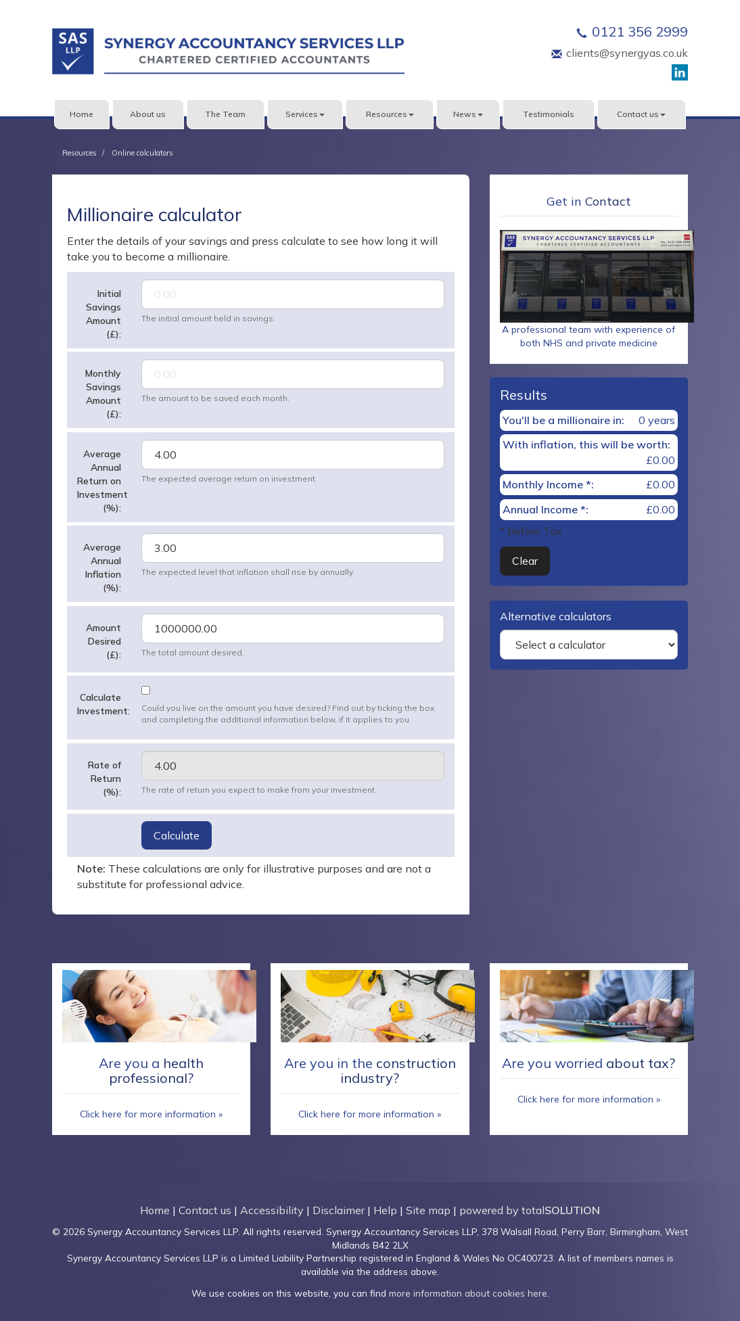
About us (148, 114)
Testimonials (548, 114)
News (468, 114)
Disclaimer (339, 1210)
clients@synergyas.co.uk (627, 53)
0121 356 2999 (640, 31)
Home (81, 114)
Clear (525, 560)
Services (305, 114)
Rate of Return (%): (104, 778)
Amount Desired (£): (103, 641)
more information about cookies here (468, 1293)
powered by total (529, 1210)
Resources (390, 114)
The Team (225, 114)
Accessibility (272, 1210)
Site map (428, 1210)
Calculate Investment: (103, 704)
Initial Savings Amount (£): (103, 313)
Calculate (177, 835)
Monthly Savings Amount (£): (103, 393)
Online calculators (142, 153)
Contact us (641, 114)
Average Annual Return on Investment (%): (102, 481)
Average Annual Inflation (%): (102, 567)
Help (385, 1210)
